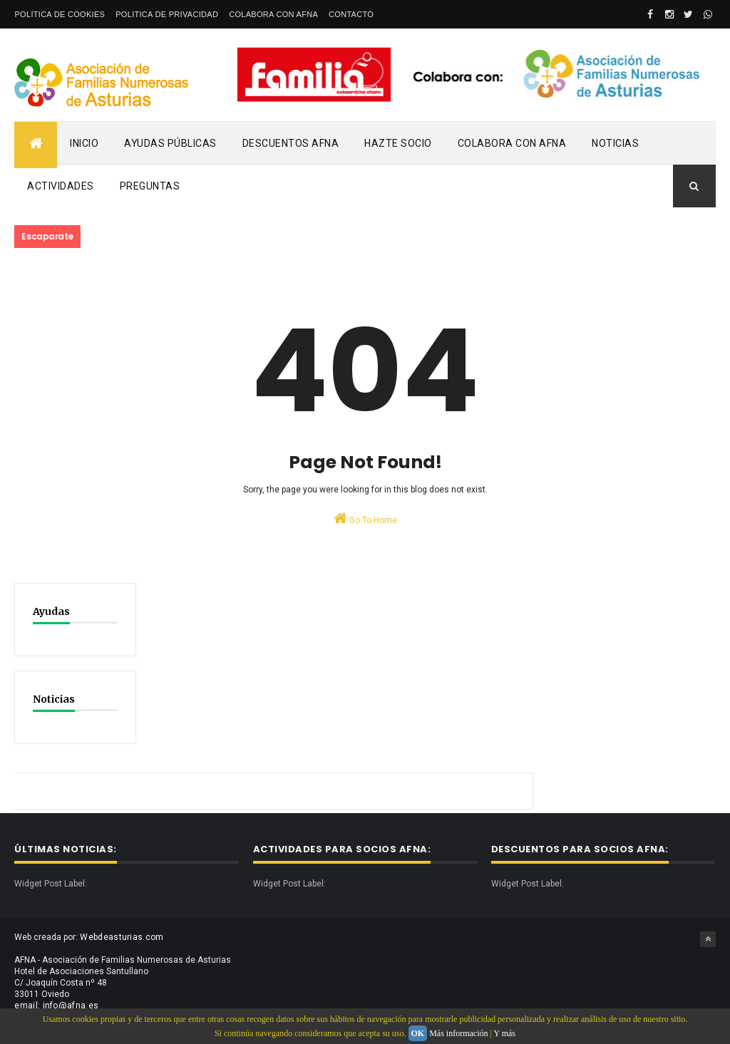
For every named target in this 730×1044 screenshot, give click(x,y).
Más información (458, 1033)
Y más (504, 1033)
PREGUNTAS (150, 186)
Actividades (60, 186)
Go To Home (365, 518)
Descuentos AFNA (290, 143)
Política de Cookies (59, 14)
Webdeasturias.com (121, 937)
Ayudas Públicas (170, 143)
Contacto (351, 14)
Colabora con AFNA (273, 14)
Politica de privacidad (166, 14)
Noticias (615, 143)
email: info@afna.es (56, 1006)
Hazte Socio (398, 143)
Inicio (84, 143)
